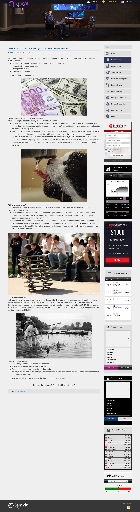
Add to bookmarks (111, 2)
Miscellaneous (116, 110)
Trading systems (117, 72)
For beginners (116, 60)
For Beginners (21, 391)
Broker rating (116, 66)
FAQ (113, 116)
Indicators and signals (119, 79)
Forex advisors (116, 85)
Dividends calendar (118, 104)
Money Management (118, 97)
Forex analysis (116, 91)
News (113, 53)
